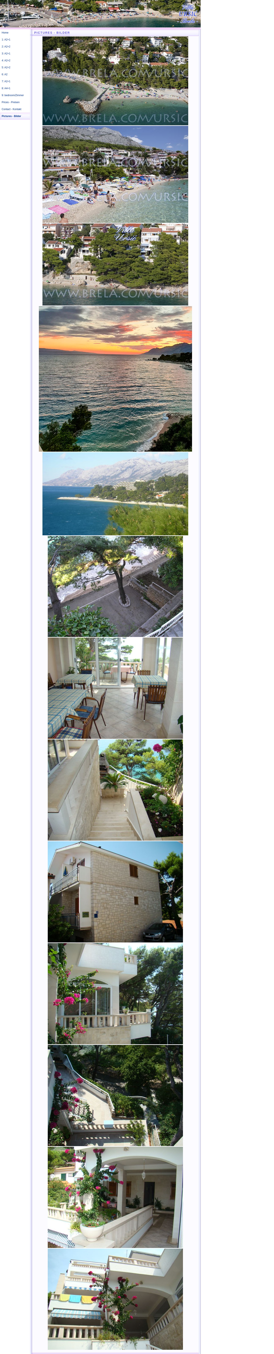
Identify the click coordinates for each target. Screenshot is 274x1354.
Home (5, 32)
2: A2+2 (6, 46)
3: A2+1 (6, 53)
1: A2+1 (6, 39)
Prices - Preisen (11, 102)
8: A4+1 (6, 88)
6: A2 (4, 74)
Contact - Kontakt (11, 109)
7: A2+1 (6, 81)
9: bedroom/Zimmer (13, 95)
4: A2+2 (6, 60)
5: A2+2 (6, 67)
